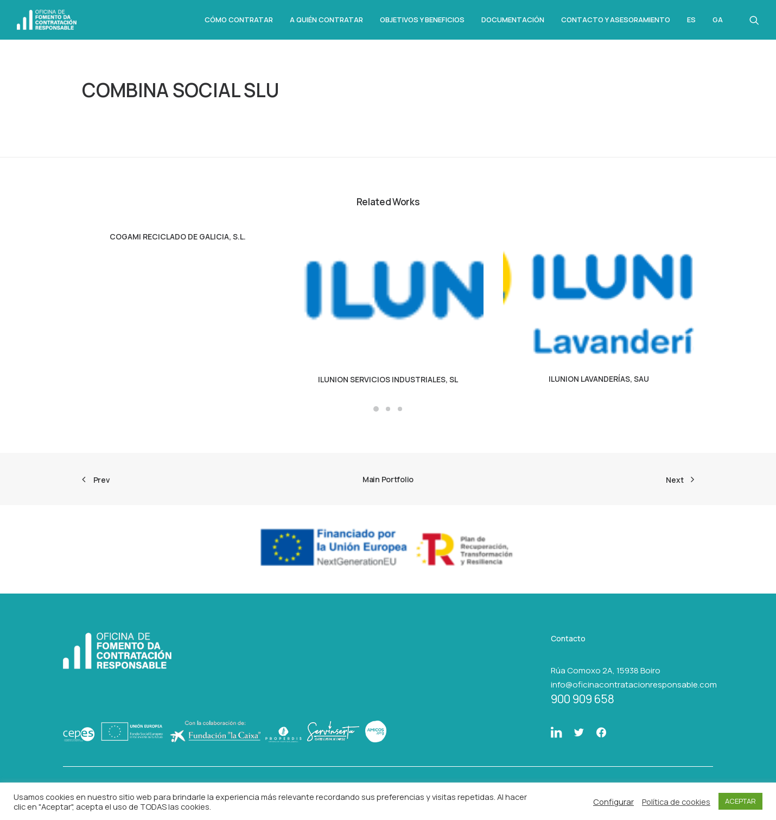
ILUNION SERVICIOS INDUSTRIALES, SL (388, 379)
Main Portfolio (388, 479)
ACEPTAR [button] (740, 801)
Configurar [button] (613, 801)
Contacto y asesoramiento (615, 19)
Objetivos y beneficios (422, 19)
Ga (718, 19)
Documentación (512, 19)
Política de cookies (676, 801)
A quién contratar (326, 19)
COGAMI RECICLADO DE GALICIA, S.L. (178, 236)
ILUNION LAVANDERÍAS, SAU (599, 379)
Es (691, 19)
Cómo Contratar (239, 19)
